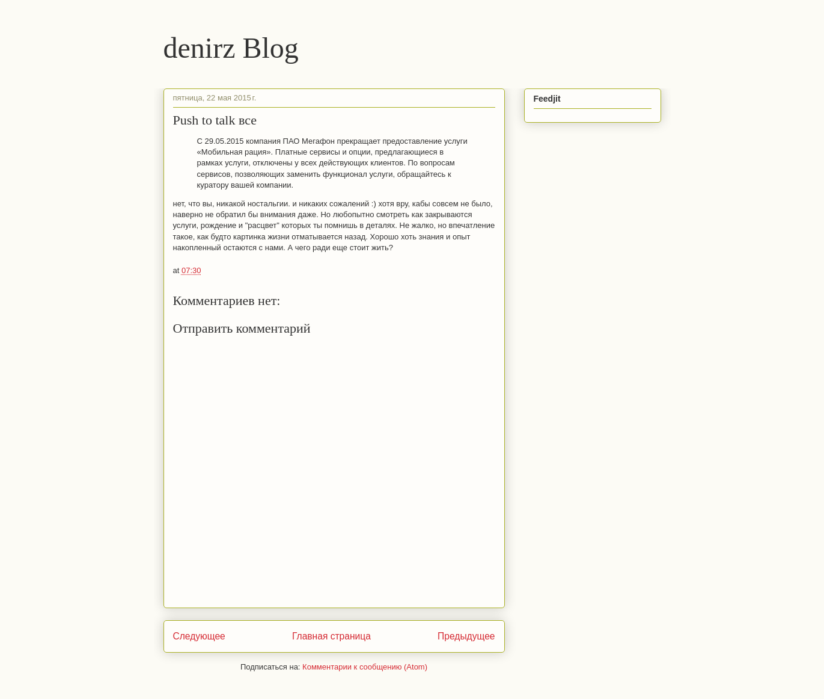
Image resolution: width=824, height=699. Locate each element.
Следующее (199, 636)
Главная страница (331, 636)
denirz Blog (231, 48)
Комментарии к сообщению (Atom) (364, 666)
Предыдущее (466, 636)
